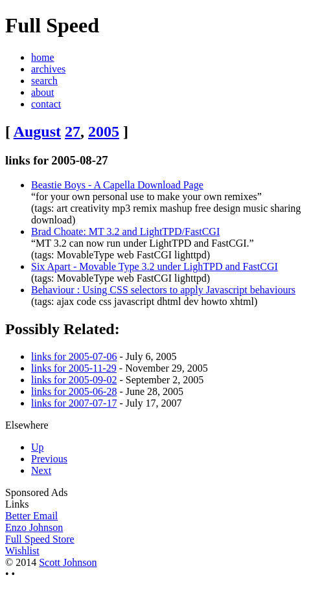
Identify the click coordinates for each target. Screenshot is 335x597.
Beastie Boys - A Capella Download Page (117, 184)
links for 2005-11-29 (74, 368)
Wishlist (22, 550)
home (42, 57)
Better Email (31, 515)
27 (72, 131)
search (44, 80)
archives (48, 68)
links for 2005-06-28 (74, 391)
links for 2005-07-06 (74, 356)
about (42, 92)
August (37, 131)
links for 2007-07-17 (74, 403)
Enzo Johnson (34, 527)
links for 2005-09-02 (74, 379)
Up (37, 447)
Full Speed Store (40, 539)
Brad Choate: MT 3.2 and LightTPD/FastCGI (125, 231)
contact (46, 103)
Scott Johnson (68, 562)
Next (41, 470)
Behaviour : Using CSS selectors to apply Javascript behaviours (163, 289)
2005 (103, 131)
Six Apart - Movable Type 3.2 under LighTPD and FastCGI (154, 266)
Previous (49, 458)
